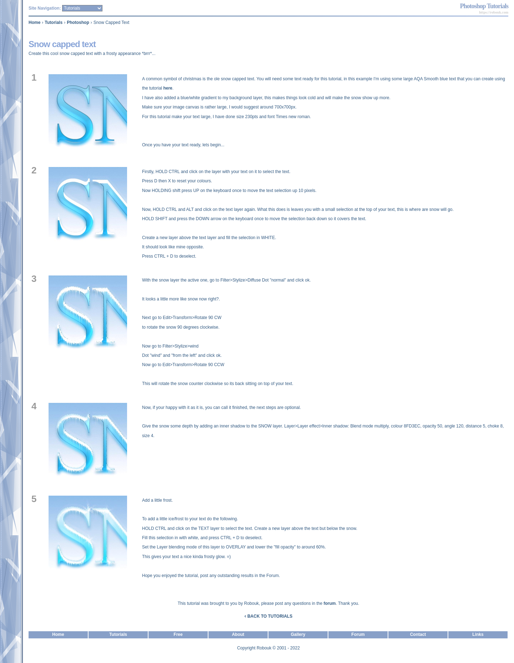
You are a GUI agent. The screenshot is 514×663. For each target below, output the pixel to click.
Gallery (298, 634)
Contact (418, 634)
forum (330, 603)
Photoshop (78, 22)
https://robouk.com (493, 12)
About (238, 634)
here (167, 88)
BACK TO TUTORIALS (268, 616)
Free (177, 634)
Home (34, 22)
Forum (357, 634)
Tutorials (53, 22)
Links (477, 634)
